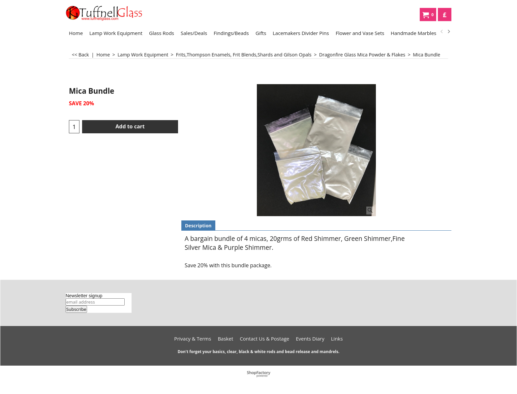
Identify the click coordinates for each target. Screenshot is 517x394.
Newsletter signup (84, 295)
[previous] (442, 32)
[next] (448, 32)
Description (198, 225)
